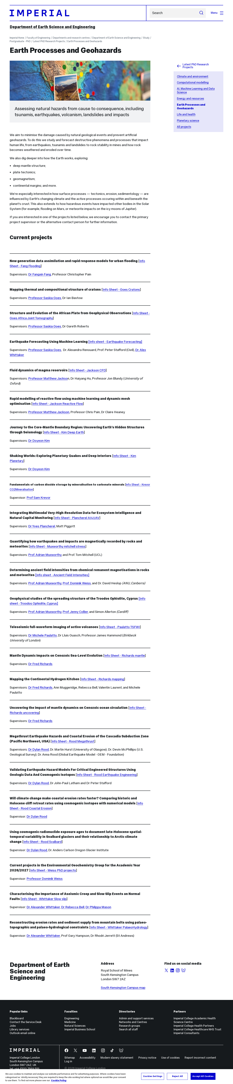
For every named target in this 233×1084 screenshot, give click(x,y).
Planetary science (188, 120)
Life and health (186, 114)
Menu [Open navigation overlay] (217, 13)
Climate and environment (192, 76)
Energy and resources (190, 98)
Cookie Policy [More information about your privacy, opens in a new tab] (58, 1080)
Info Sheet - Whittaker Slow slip (44, 899)
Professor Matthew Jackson (48, 412)
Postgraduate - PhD (20, 41)
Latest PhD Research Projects (49, 41)
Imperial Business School (79, 1029)
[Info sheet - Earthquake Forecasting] (115, 342)
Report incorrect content (200, 1057)
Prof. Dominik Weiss (77, 583)
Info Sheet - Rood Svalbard (42, 842)
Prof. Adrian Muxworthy (44, 555)
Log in (68, 1061)
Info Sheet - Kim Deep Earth (64, 432)
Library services (19, 1029)
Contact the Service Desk (25, 1022)
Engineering (71, 1018)
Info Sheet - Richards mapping (102, 679)
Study (146, 37)
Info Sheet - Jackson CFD (87, 370)
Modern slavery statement (116, 1057)
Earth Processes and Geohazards (84, 41)
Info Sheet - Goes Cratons (121, 289)
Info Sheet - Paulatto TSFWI (120, 627)
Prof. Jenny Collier (75, 612)
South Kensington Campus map (123, 988)
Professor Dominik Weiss (45, 879)
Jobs (13, 1026)
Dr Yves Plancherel (41, 526)
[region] (116, 1076)
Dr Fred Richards (40, 664)
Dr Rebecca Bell (72, 907)
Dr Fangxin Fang (39, 274)
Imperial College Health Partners (194, 1026)
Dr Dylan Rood (38, 749)
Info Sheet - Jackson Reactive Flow (57, 404)
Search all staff (128, 1029)
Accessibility (87, 1057)
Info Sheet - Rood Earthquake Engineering (107, 775)
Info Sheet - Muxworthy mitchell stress (57, 546)
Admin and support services (136, 1018)
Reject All (177, 1076)
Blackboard (17, 1018)
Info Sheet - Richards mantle (124, 655)
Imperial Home (17, 37)
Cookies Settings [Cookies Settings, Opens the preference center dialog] (152, 1076)
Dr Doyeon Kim (39, 441)
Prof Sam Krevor (38, 498)
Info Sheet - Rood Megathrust (73, 741)
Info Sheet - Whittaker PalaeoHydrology (118, 927)
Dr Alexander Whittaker (43, 907)
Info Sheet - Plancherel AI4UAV (77, 518)
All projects (184, 127)
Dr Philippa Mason (98, 907)
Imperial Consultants (186, 1033)
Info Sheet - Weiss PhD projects (53, 870)
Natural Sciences (74, 1026)
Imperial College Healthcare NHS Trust (197, 1029)
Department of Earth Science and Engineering (52, 27)
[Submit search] (201, 13)
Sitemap (69, 1057)
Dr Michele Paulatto (42, 635)
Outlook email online (22, 1033)
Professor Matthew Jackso (48, 378)
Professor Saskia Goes (44, 298)
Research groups (129, 1026)
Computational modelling (193, 82)
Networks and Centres (133, 1022)
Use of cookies (170, 1057)
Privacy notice (147, 1057)
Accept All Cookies (202, 1076)
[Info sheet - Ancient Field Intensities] (62, 575)
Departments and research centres (71, 37)
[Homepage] (78, 13)
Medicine (70, 1022)
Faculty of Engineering (38, 37)
